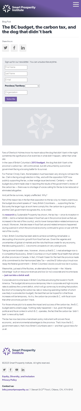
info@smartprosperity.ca (15, 389)
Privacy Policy (9, 380)
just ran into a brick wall (16, 275)
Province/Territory (15, 86)
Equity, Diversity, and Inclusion (18, 376)
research (9, 215)
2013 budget (38, 162)
